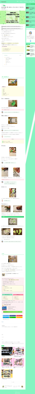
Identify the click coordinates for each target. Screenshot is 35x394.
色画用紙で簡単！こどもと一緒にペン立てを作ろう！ (32, 46)
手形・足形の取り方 (8, 57)
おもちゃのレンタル (26, 1)
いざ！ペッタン (7, 60)
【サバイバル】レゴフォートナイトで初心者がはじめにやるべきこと (32, 25)
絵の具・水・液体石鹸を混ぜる (9, 58)
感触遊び (33, 1)
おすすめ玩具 (30, 1)
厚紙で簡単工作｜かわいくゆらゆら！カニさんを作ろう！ (32, 50)
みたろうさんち (17, 392)
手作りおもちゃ (21, 1)
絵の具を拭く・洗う (8, 61)
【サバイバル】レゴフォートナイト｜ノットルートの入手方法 (32, 21)
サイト (2, 339)
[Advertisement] (12, 71)
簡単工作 (18, 1)
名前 (2, 334)
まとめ (6, 64)
